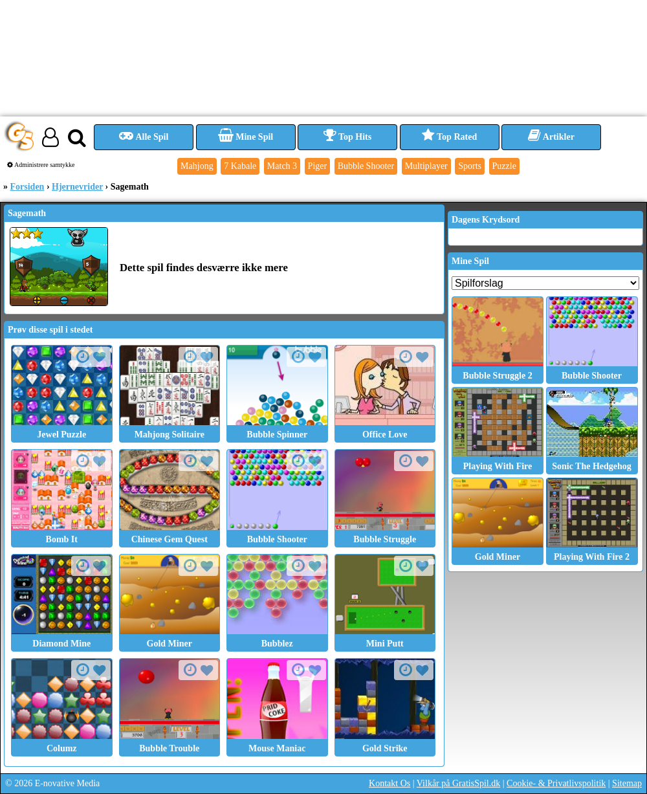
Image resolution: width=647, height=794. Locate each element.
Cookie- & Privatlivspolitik (556, 783)
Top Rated (449, 137)
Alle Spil (144, 137)
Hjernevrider (77, 187)
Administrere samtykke (41, 164)
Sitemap (627, 783)
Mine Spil (245, 137)
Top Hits (347, 137)
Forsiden (27, 187)
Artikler (551, 137)
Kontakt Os (389, 783)
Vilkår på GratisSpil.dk (458, 783)
